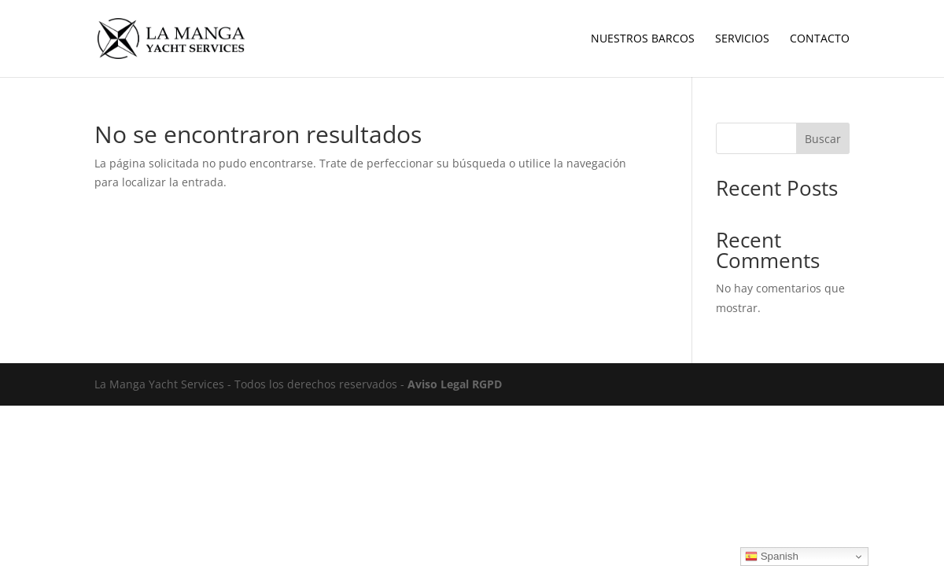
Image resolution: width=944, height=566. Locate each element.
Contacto (820, 39)
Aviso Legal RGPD (454, 384)
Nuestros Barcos (643, 39)
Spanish (771, 556)
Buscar (823, 138)
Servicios (742, 39)
